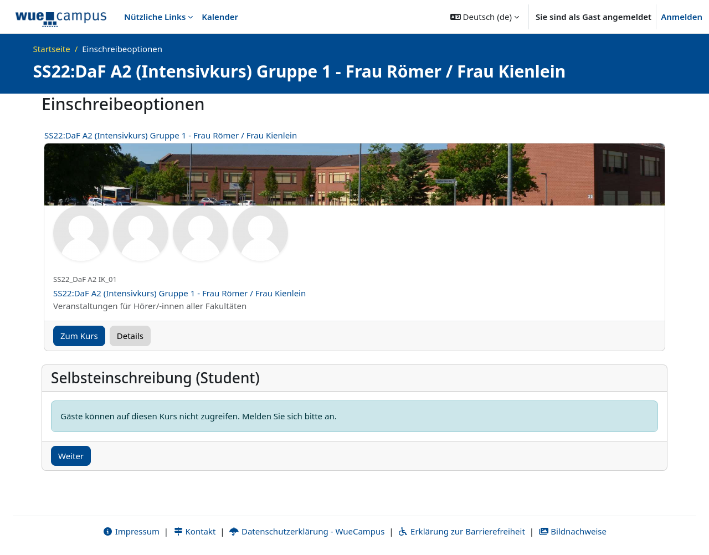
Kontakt (194, 531)
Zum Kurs (79, 335)
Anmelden (681, 16)
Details (130, 335)
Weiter (71, 455)
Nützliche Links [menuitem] (155, 16)
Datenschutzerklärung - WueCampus (306, 531)
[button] (484, 16)
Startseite (51, 48)
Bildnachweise (572, 531)
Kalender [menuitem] (220, 16)
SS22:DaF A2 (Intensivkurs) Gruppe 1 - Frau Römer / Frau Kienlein (170, 135)
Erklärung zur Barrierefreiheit (461, 531)
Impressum (131, 531)
